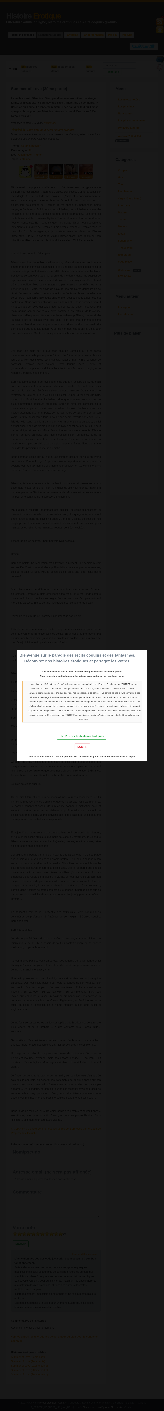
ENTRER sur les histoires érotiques (82, 736)
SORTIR (82, 746)
